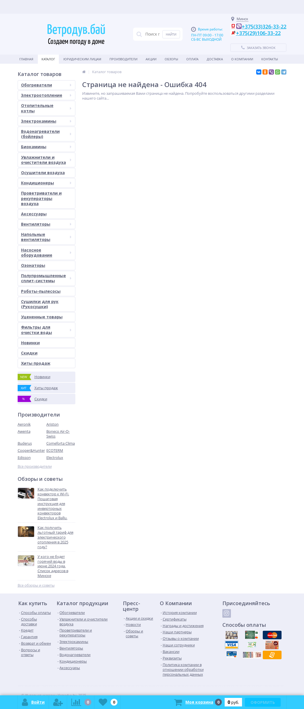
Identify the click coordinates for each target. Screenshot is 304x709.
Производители (123, 59)
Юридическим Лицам (82, 59)
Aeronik (24, 424)
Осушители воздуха (43, 172)
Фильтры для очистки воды (46, 329)
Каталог (48, 59)
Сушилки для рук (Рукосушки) (40, 304)
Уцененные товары (42, 317)
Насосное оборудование (46, 252)
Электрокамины (46, 121)
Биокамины (46, 146)
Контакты (269, 59)
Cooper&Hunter (31, 450)
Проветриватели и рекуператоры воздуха (41, 198)
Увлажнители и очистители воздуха (46, 159)
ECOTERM (54, 450)
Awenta (24, 431)
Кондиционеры (46, 183)
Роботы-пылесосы (41, 291)
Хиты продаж (35, 363)
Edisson (24, 457)
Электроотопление (46, 95)
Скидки (29, 353)
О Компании (242, 59)
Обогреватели (46, 85)
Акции (151, 59)
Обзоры (171, 59)
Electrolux (54, 457)
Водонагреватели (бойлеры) (46, 134)
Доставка (215, 59)
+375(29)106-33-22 (258, 33)
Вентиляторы (46, 224)
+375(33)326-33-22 (264, 26)
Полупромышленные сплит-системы (46, 278)
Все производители (35, 466)
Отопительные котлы (46, 108)
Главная (26, 59)
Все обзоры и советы (36, 585)
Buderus (25, 443)
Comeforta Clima (60, 443)
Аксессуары (34, 214)
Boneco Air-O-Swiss (58, 434)
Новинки (30, 342)
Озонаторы (33, 265)
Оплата (192, 59)
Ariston (52, 424)
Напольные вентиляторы (46, 237)
